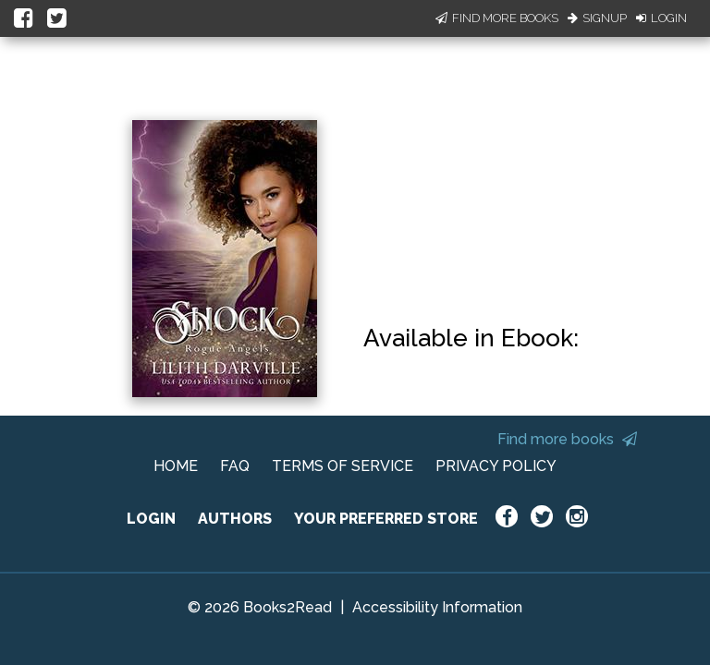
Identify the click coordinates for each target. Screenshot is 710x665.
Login (661, 18)
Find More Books (496, 18)
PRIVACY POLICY (496, 466)
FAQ (235, 466)
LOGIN (151, 518)
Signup (597, 18)
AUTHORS (235, 518)
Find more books (567, 439)
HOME (175, 466)
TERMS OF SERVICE (342, 466)
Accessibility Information (437, 607)
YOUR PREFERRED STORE (386, 518)
